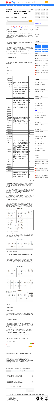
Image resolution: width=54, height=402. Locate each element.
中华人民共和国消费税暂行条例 (39, 91)
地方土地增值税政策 (45, 51)
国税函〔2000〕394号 (9, 133)
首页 (6, 5)
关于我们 (9, 396)
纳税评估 (30, 5)
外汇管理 (27, 394)
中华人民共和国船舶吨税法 (38, 145)
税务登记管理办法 (37, 155)
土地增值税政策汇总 (38, 51)
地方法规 (12, 5)
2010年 (41, 13)
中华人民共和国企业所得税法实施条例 (39, 105)
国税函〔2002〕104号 (9, 142)
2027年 (47, 17)
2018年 (36, 16)
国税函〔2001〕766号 (9, 140)
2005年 (39, 12)
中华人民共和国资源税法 (38, 122)
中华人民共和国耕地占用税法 (38, 138)
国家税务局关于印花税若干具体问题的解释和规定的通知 (20, 106)
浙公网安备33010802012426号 (9, 400)
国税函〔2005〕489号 (9, 166)
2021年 (44, 16)
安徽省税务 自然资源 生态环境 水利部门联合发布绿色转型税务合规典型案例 (15, 382)
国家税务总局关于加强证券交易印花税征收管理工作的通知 (20, 123)
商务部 (11, 394)
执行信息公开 (33, 394)
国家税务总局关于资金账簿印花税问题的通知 (18, 120)
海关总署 (20, 394)
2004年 (36, 12)
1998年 (47, 9)
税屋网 (6, 396)
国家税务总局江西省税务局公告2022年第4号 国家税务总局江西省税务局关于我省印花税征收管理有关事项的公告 (19, 353)
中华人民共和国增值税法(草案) (40, 67)
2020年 (41, 16)
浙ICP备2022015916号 (15, 400)
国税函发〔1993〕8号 (9, 117)
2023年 (36, 17)
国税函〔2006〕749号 (9, 168)
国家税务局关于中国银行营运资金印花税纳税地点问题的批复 (20, 100)
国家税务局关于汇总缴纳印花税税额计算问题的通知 (19, 91)
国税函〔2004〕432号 (9, 161)
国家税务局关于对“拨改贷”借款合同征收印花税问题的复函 (20, 89)
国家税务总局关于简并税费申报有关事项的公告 (18, 176)
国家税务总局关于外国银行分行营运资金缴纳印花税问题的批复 (20, 142)
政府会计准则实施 (37, 41)
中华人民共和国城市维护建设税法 (39, 117)
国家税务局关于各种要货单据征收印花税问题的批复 (19, 97)
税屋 (6, 9)
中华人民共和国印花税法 (12, 29)
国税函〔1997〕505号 (9, 125)
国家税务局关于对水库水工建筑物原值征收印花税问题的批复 (20, 87)
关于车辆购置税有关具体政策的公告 (39, 96)
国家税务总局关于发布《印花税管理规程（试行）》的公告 (20, 174)
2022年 (11, 9)
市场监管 (18, 394)
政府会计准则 (36, 36)
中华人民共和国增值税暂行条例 (39, 82)
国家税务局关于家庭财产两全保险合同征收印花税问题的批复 (20, 85)
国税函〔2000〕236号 (9, 131)
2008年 (47, 12)
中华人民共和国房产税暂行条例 (39, 112)
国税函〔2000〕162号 (9, 129)
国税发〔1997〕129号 (9, 123)
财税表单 (39, 5)
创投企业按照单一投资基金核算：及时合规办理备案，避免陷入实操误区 (14, 375)
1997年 (44, 9)
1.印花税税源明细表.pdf (10, 70)
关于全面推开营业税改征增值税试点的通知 (40, 89)
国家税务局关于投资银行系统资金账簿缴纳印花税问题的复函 (20, 117)
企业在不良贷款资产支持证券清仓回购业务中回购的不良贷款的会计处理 (14, 386)
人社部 (15, 394)
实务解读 (16, 5)
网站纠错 (17, 396)
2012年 (47, 13)
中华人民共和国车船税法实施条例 (39, 131)
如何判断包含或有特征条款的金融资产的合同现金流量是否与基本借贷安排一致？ (15, 380)
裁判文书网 (40, 394)
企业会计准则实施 (37, 34)
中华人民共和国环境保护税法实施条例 (39, 143)
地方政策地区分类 (45, 49)
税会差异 (33, 5)
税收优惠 (19, 5)
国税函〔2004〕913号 (9, 164)
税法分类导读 (38, 49)
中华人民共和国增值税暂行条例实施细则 (40, 84)
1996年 (41, 9)
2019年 (39, 16)
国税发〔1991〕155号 (9, 106)
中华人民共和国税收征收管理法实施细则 (40, 150)
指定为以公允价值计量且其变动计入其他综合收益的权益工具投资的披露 (14, 376)
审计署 (25, 394)
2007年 (44, 12)
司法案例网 (43, 394)
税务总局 (13, 394)
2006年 (41, 12)
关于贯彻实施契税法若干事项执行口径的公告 (40, 136)
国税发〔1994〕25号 (9, 120)
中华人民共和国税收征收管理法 (39, 148)
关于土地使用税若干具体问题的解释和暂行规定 (40, 115)
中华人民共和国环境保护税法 (38, 141)
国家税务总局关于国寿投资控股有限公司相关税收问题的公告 (20, 172)
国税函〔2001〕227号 (9, 136)
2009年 (36, 13)
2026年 (44, 17)
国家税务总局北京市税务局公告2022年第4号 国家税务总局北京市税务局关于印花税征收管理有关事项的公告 (18, 361)
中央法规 (9, 5)
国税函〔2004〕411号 (9, 159)
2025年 (41, 17)
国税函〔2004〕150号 (9, 151)
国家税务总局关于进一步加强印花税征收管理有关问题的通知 (20, 151)
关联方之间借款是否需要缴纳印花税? (39, 55)
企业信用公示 (36, 394)
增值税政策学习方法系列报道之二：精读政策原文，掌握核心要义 (14, 381)
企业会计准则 (36, 29)
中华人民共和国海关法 (38, 98)
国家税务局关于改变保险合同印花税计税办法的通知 (19, 93)
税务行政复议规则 (37, 157)
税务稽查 (26, 5)
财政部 (8, 394)
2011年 (44, 13)
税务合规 (23, 5)
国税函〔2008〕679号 (9, 170)
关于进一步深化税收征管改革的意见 (16, 191)
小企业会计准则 (37, 27)
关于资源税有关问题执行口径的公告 (39, 124)
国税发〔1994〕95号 (9, 122)
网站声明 (11, 396)
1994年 (36, 9)
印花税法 (19, 29)
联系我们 (14, 396)
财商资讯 (42, 5)
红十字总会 (30, 394)
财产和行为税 (36, 110)
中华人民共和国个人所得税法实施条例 (39, 108)
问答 (36, 5)
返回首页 (32, 9)
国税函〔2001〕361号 (9, 138)
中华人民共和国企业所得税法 (38, 103)
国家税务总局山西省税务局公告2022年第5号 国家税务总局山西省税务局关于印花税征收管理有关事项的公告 (18, 359)
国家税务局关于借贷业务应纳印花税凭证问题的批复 (19, 102)
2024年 (39, 17)
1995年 (39, 9)
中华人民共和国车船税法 (38, 129)
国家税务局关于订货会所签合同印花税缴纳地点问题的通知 (20, 104)
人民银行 (23, 394)
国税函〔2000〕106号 (9, 127)
